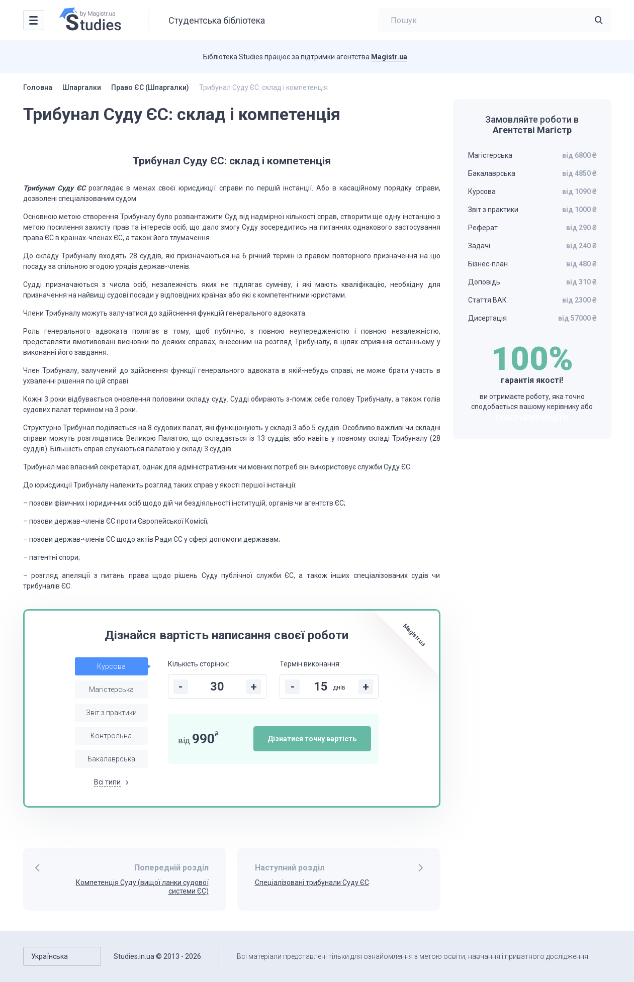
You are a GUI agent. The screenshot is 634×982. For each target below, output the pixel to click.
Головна (37, 87)
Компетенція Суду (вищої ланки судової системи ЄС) (142, 886)
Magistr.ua (389, 57)
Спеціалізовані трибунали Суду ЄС (312, 882)
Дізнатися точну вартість (311, 739)
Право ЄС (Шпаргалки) (150, 87)
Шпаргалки (81, 87)
